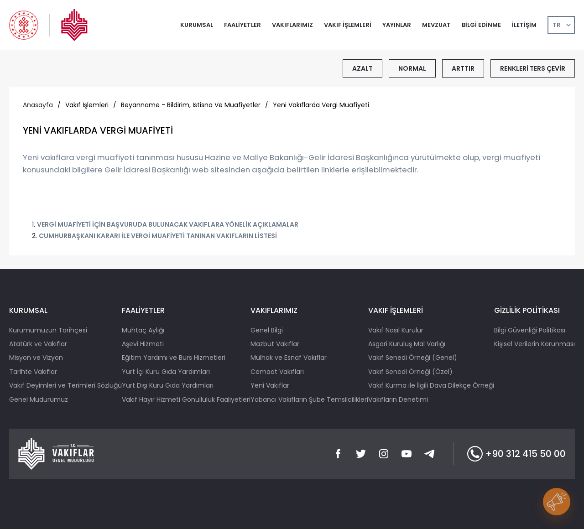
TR (557, 25)
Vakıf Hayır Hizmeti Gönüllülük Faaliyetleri (186, 399)
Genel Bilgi (266, 330)
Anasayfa (38, 104)
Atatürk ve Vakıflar (38, 343)
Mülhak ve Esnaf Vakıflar (288, 357)
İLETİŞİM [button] (524, 25)
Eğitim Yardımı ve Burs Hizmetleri (173, 357)
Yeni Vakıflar (269, 385)
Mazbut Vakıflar (274, 343)
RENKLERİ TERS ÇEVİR (532, 68)
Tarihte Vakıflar (33, 371)
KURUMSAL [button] (196, 25)
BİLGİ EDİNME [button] (481, 25)
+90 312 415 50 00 (516, 454)
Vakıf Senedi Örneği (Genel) (412, 357)
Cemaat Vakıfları (277, 371)
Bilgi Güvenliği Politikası (529, 330)
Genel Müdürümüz (38, 399)
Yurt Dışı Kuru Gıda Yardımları (168, 385)
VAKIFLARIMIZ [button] (292, 25)
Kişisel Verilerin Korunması (534, 343)
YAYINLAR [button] (396, 25)
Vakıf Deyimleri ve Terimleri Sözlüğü (65, 385)
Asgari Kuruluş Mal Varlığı (406, 343)
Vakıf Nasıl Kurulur (395, 330)
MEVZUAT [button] (436, 25)
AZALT (362, 68)
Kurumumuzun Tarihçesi (48, 330)
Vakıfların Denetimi (398, 399)
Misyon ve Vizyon (36, 357)
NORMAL (412, 68)
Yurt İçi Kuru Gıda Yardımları (166, 371)
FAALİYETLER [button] (242, 25)
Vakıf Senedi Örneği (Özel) (410, 371)
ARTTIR (463, 68)
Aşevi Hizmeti (143, 343)
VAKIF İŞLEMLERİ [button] (347, 25)
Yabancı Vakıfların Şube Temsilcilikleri (309, 399)
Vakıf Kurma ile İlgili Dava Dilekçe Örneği (431, 385)
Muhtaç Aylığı (143, 330)
